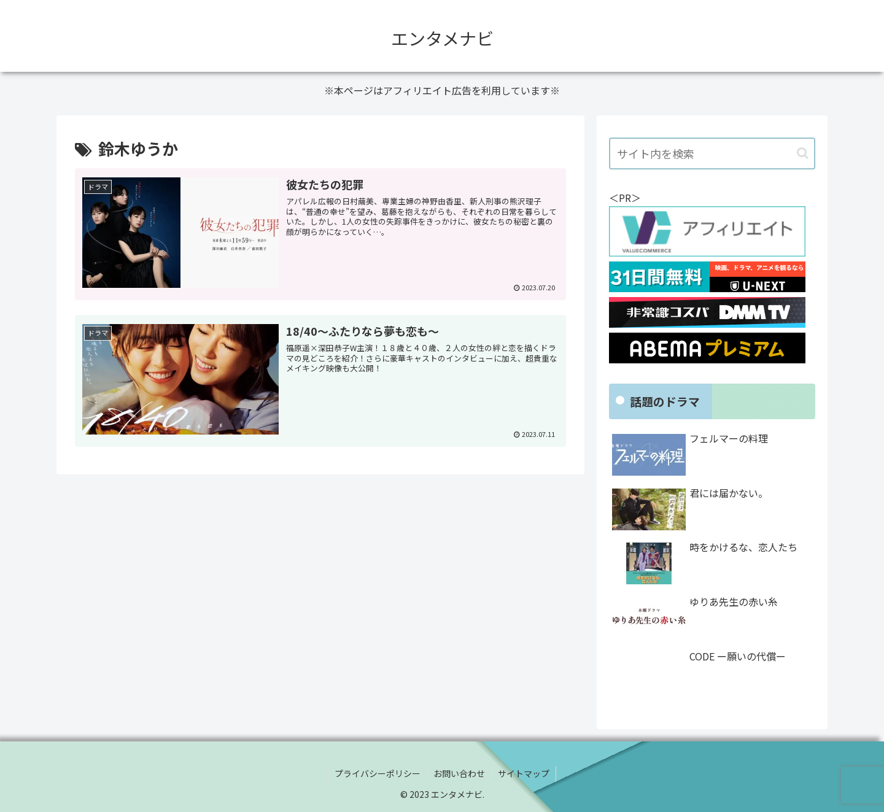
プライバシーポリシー (378, 773)
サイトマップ (523, 773)
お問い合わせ (459, 773)
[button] (802, 153)
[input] (712, 153)
